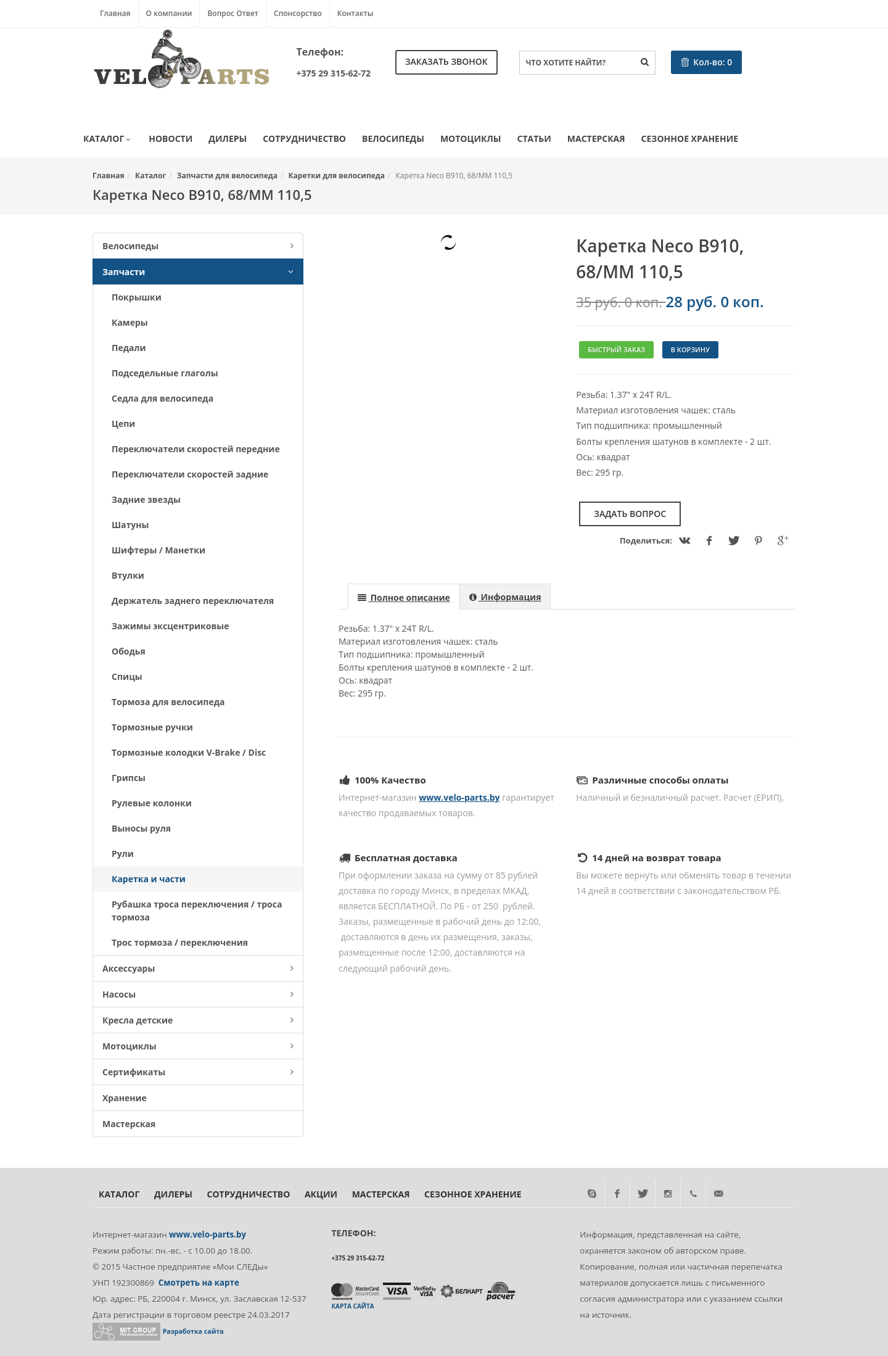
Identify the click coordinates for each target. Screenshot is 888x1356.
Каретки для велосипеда (337, 175)
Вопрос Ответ (232, 13)
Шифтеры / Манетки (158, 550)
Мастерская (596, 138)
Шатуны (130, 525)
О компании (169, 13)
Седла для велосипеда (162, 398)
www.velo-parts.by (459, 797)
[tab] (404, 596)
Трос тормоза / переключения (180, 942)
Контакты (355, 13)
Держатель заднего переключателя (193, 600)
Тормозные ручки (152, 727)
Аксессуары (198, 968)
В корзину (690, 349)
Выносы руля (141, 828)
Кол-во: (707, 62)
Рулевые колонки (152, 803)
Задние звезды (146, 499)
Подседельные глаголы (165, 373)
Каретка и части (149, 879)
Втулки (128, 575)
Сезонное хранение (689, 138)
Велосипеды (393, 138)
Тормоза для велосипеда (168, 702)
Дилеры (227, 138)
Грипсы (129, 777)
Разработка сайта (193, 1331)
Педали (129, 347)
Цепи (123, 423)
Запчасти (198, 271)
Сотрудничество (304, 138)
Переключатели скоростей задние (190, 474)
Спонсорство (298, 13)
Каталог (108, 139)
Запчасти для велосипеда (227, 175)
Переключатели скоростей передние (196, 449)
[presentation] (403, 597)
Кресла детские (198, 1020)
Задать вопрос (630, 513)
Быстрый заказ (616, 349)
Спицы (127, 676)
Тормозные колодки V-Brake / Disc (189, 752)
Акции (321, 1194)
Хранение (124, 1098)
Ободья (129, 651)
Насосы (198, 994)
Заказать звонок (446, 61)
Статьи (534, 138)
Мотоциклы (470, 138)
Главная (115, 13)
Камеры (130, 322)
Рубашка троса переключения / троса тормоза (197, 910)
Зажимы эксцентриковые (170, 626)
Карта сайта (352, 1306)
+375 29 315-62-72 (334, 73)
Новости (170, 138)
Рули (123, 853)
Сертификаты (198, 1071)
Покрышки (137, 297)
